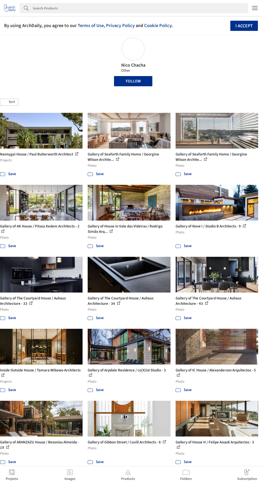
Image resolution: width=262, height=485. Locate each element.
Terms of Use (91, 25)
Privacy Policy (120, 25)
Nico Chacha (133, 65)
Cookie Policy (158, 25)
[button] (9, 102)
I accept (244, 26)
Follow (133, 81)
